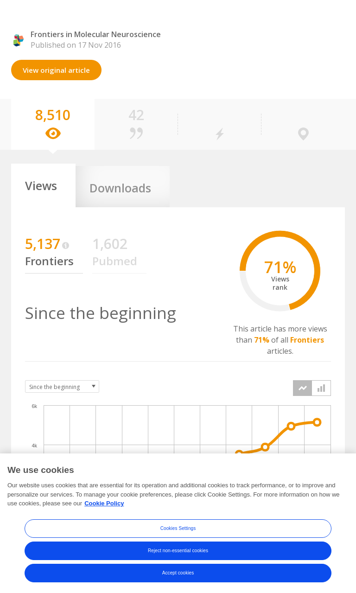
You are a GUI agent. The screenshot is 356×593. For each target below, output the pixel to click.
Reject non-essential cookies (178, 555)
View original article (56, 70)
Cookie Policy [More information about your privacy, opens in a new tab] (104, 507)
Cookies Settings (178, 533)
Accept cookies (178, 577)
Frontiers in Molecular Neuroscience (96, 34)
